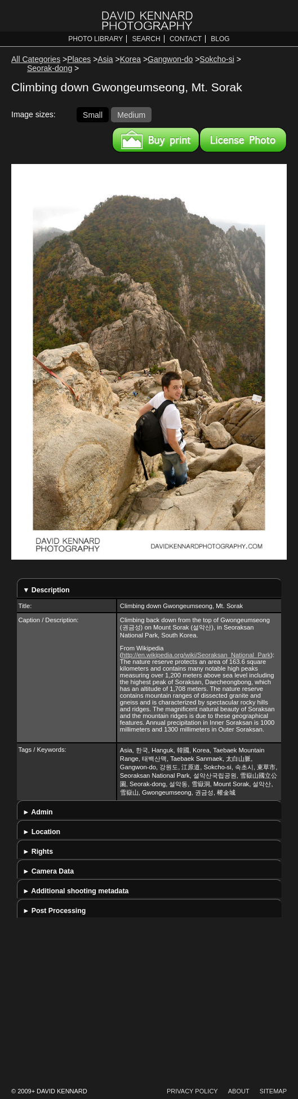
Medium (131, 114)
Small (93, 114)
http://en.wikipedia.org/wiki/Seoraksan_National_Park (196, 655)
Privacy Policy (192, 1091)
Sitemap (273, 1091)
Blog (220, 39)
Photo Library (95, 39)
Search (146, 39)
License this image (243, 140)
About (239, 1091)
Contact (186, 39)
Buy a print (155, 140)
